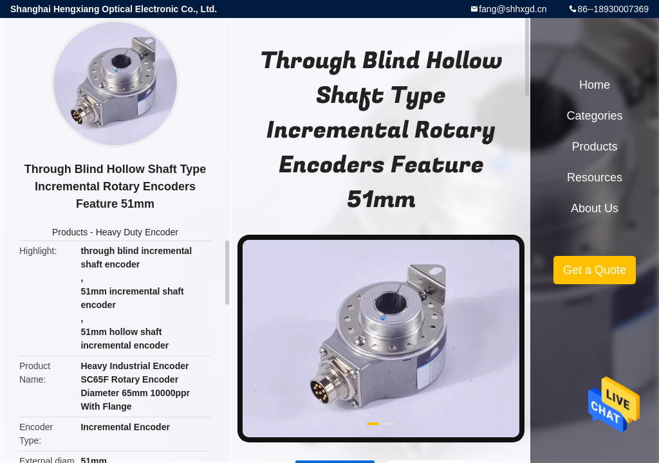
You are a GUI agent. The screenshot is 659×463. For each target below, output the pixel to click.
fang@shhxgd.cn (512, 9)
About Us (594, 208)
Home (594, 84)
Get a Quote (594, 270)
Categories (594, 115)
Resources (594, 177)
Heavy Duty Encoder (137, 232)
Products (70, 232)
